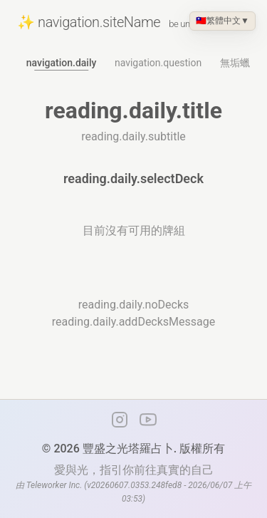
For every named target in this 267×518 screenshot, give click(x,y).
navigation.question (158, 62)
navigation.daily (61, 62)
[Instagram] (119, 419)
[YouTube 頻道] (148, 419)
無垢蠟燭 (240, 62)
